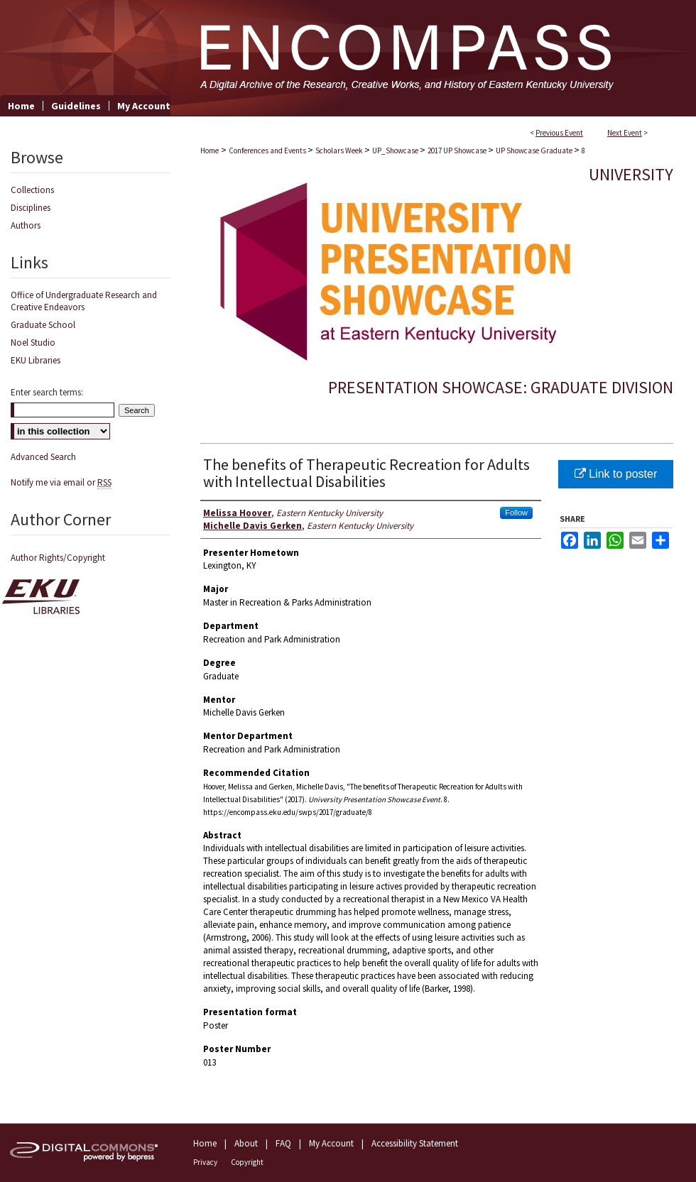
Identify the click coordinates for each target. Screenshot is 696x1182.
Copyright (247, 1162)
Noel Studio (33, 342)
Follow (516, 512)
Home (209, 150)
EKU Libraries (35, 360)
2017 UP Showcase (458, 150)
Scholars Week (339, 150)
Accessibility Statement (414, 1143)
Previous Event (559, 133)
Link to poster (616, 474)
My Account (331, 1143)
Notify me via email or (61, 482)
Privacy (205, 1162)
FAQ (283, 1143)
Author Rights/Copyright (58, 558)
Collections (32, 190)
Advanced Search (43, 457)
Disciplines (30, 208)
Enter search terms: (47, 392)
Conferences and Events (268, 150)
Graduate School (43, 325)
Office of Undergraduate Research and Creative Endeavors (84, 301)
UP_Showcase (396, 150)
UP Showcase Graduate (535, 150)
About (246, 1143)
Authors (25, 225)
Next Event (624, 133)
